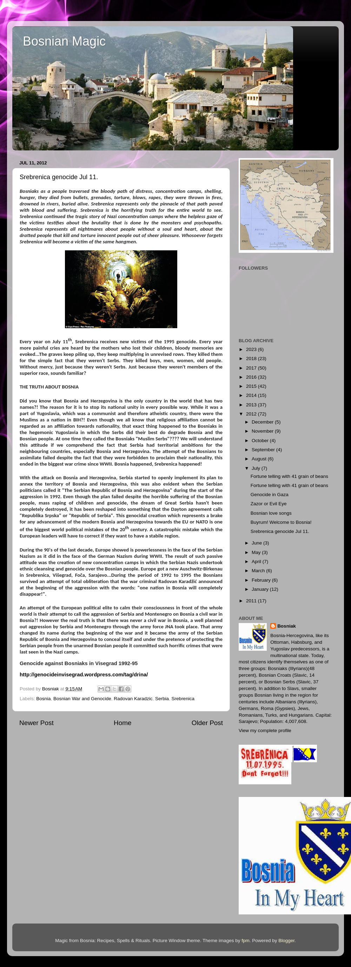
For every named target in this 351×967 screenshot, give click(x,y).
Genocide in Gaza (270, 494)
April (257, 561)
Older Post (207, 722)
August (260, 458)
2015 (252, 386)
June (257, 543)
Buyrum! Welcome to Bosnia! (281, 522)
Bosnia (43, 698)
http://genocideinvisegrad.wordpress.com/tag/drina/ (84, 674)
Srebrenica (183, 698)
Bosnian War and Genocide (82, 698)
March (259, 570)
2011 (252, 600)
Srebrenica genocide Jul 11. (280, 531)
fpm (245, 940)
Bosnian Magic (64, 41)
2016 (252, 377)
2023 (252, 349)
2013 (252, 404)
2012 (252, 414)
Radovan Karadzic (133, 698)
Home (122, 722)
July (256, 468)
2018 (252, 358)
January (261, 589)
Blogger (286, 940)
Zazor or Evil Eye (269, 503)
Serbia (162, 698)
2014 (252, 395)
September (264, 449)
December (263, 422)
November (263, 431)
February (262, 580)
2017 (252, 368)
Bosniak (286, 626)
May (257, 552)
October (261, 440)
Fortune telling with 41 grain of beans (289, 476)
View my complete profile (265, 730)
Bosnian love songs (271, 513)
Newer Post (36, 722)
